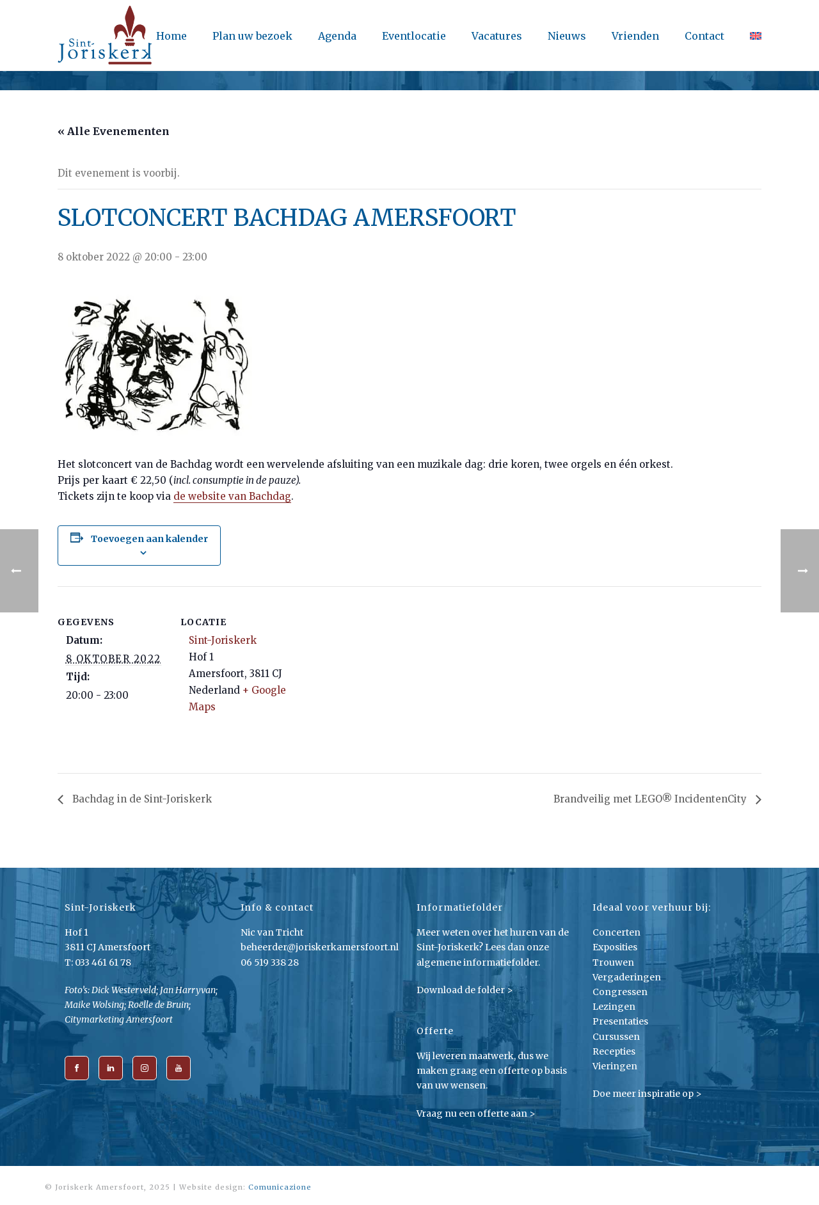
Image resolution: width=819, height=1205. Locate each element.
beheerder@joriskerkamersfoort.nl (320, 947)
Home (171, 35)
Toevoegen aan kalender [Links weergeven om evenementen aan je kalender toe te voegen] (149, 539)
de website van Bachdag (232, 496)
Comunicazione (280, 1187)
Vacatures (497, 35)
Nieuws (567, 35)
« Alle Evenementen (114, 131)
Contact (704, 35)
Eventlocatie (414, 35)
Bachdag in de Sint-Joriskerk (141, 799)
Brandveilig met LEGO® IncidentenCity (651, 799)
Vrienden (635, 35)
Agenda (337, 35)
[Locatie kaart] (370, 674)
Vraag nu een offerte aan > (476, 1113)
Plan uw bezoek (252, 35)
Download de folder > (465, 990)
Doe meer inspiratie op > (647, 1093)
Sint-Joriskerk (223, 640)
